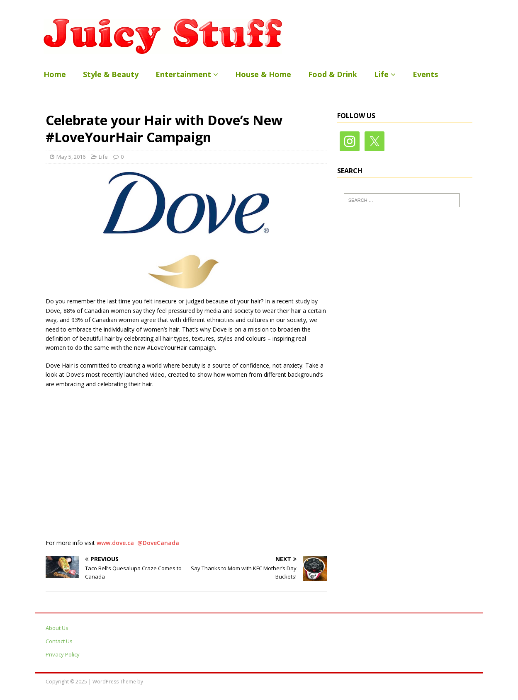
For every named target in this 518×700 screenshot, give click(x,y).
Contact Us (59, 641)
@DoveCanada (158, 543)
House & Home (263, 74)
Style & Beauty (111, 74)
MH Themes (158, 681)
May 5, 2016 (70, 156)
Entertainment (183, 74)
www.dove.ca (115, 543)
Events (425, 74)
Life (381, 74)
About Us (57, 628)
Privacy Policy (63, 654)
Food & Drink (332, 74)
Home (55, 74)
